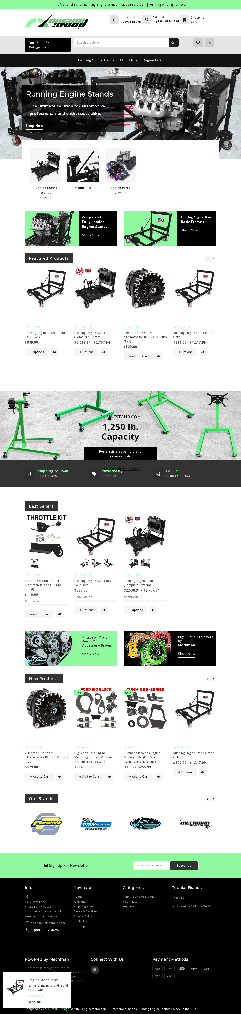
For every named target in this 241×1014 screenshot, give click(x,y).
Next (213, 258)
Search (173, 43)
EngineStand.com (185, 905)
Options (36, 352)
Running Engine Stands (96, 60)
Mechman (179, 897)
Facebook (94, 969)
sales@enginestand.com (48, 923)
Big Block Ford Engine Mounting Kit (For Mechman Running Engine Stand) (94, 757)
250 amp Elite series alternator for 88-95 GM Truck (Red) (145, 337)
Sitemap (79, 926)
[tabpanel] (120, 113)
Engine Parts (153, 60)
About (78, 896)
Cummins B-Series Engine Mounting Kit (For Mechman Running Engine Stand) (144, 757)
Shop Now (90, 235)
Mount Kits (129, 60)
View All (45, 198)
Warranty (80, 901)
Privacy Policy (83, 916)
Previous (207, 258)
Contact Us (81, 921)
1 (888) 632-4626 (166, 21)
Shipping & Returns (87, 906)
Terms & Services (86, 911)
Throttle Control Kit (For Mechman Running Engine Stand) (43, 585)
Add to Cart (138, 356)
